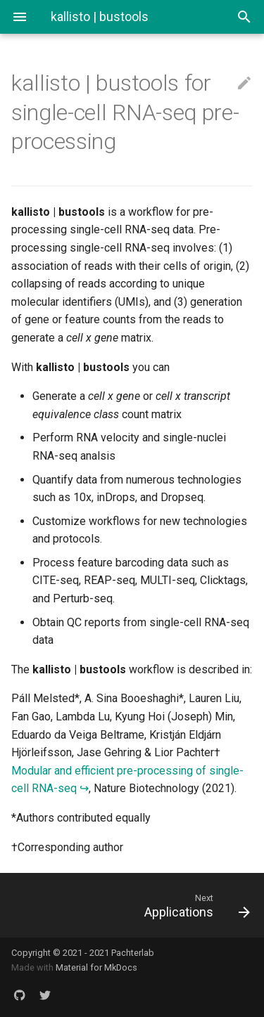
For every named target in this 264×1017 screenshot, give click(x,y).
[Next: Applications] (164, 905)
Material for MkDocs (96, 967)
